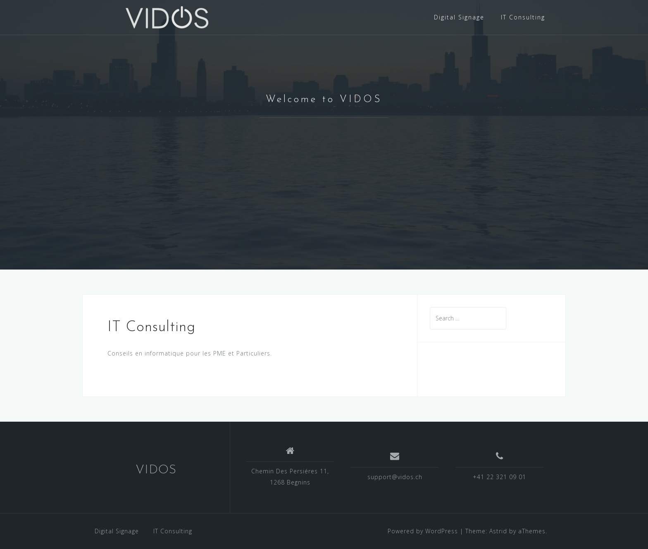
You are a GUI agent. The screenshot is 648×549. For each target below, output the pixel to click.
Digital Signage (459, 17)
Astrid (498, 531)
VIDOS (156, 470)
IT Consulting (523, 17)
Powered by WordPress (423, 531)
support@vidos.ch (394, 477)
